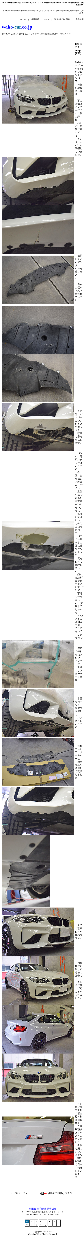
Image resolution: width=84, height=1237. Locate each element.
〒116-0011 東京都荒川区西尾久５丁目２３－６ (42, 1212)
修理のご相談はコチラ (60, 1193)
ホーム (5, 34)
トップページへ (18, 1193)
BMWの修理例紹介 (48, 34)
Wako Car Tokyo (35, 1234)
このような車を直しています (24, 34)
